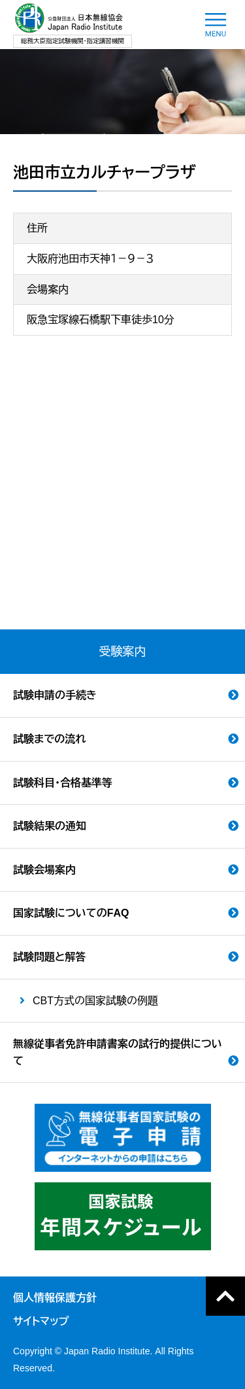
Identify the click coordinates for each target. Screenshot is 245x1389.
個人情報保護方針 (55, 1297)
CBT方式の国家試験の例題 (95, 1000)
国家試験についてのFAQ (71, 913)
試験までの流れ (49, 739)
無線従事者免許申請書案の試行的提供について (117, 1052)
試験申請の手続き (55, 695)
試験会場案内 (44, 869)
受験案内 (122, 651)
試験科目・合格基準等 (62, 782)
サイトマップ (41, 1321)
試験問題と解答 (49, 956)
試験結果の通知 (49, 826)
